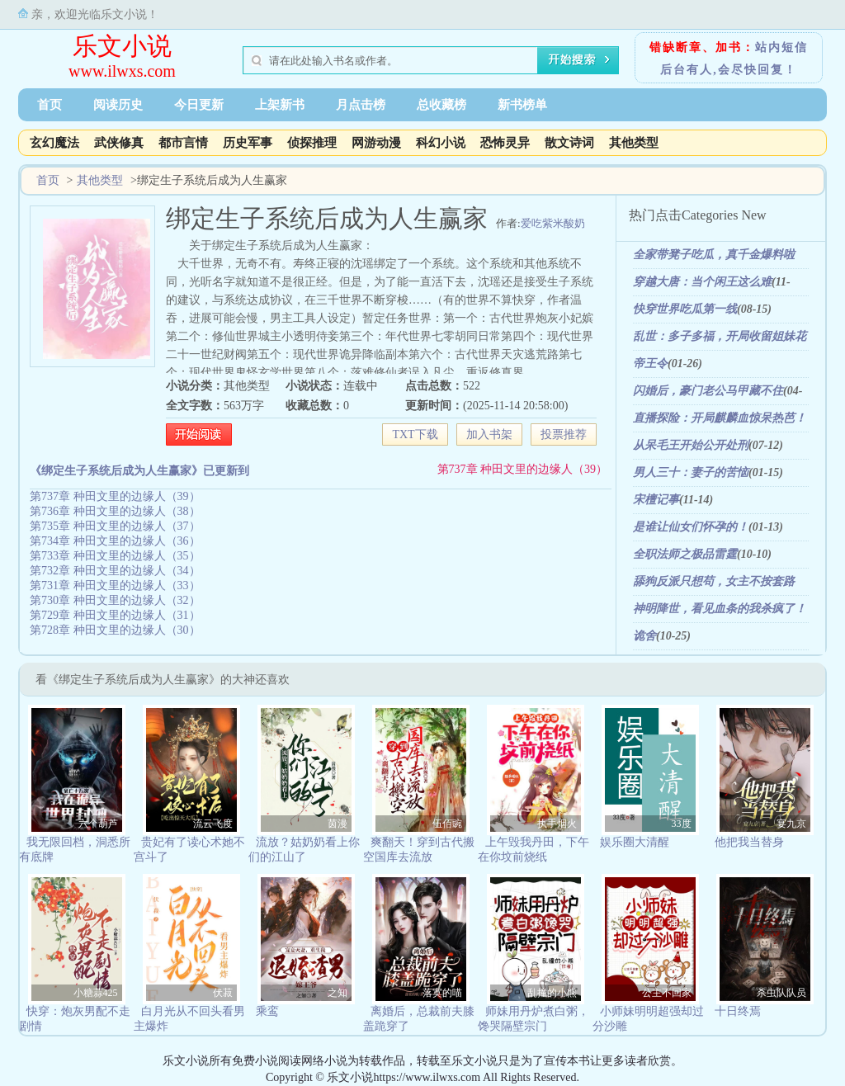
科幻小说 (440, 142)
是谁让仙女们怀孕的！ (690, 527)
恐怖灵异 (505, 142)
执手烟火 (557, 823)
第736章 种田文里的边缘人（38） (115, 511)
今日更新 (199, 104)
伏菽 (223, 993)
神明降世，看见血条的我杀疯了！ (719, 608)
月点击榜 (360, 104)
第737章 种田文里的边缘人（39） (522, 469)
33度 (682, 823)
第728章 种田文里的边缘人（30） (115, 630)
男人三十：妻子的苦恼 (690, 472)
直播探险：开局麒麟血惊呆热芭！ (719, 418)
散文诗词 (569, 142)
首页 (49, 104)
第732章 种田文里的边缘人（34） (115, 570)
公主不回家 (667, 993)
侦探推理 (312, 142)
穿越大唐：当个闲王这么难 (702, 282)
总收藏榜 (441, 104)
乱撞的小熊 (552, 993)
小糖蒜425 (95, 993)
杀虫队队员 (781, 993)
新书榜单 (522, 104)
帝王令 (650, 363)
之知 (337, 993)
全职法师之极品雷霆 (685, 554)
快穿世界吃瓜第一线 (685, 309)
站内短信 (781, 47)
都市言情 (183, 142)
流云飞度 (213, 823)
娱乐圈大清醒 (634, 842)
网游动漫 (376, 142)
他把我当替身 (749, 842)
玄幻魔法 (54, 142)
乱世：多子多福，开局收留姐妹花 (719, 336)
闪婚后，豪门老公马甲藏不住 (708, 391)
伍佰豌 (447, 823)
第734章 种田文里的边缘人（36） (115, 541)
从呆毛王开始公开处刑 (690, 445)
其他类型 (634, 142)
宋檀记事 (656, 499)
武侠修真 (119, 142)
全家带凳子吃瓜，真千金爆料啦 (714, 254)
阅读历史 (118, 104)
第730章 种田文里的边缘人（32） (115, 600)
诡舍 (644, 636)
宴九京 (791, 823)
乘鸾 (267, 1011)
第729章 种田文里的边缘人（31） (115, 615)
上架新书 (279, 104)
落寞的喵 (442, 993)
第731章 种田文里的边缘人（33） (115, 585)
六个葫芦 (98, 823)
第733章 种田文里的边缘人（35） (115, 556)
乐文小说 (122, 45)
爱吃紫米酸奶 (553, 223)
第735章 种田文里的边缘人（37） (115, 526)
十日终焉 (738, 1011)
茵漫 (337, 823)
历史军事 (247, 142)
